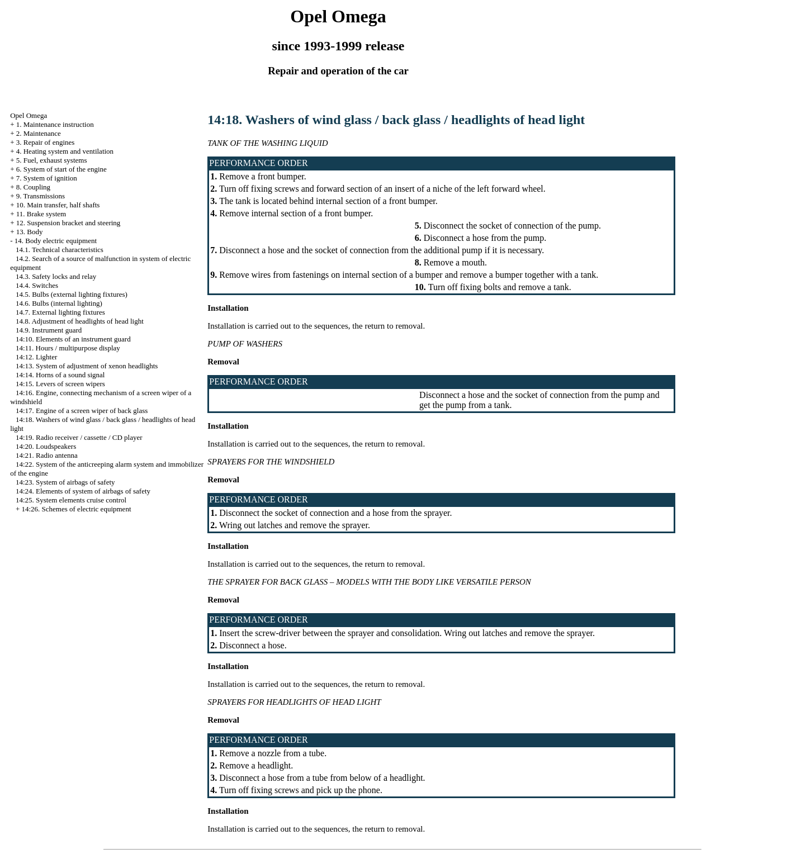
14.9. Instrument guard (49, 330)
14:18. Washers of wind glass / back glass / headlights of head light (396, 119)
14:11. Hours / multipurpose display (68, 348)
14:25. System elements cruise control (71, 500)
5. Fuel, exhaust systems (51, 160)
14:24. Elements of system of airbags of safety (83, 491)
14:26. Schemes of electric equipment (76, 509)
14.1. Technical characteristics (59, 249)
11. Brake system (41, 214)
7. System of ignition (46, 178)
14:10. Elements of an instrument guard (73, 339)
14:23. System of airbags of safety (65, 482)
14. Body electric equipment (56, 240)
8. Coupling (33, 187)
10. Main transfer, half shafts (58, 205)
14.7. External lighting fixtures (60, 312)
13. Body (29, 231)
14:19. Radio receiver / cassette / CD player (79, 437)
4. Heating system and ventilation (64, 151)
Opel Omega (28, 115)
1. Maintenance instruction (55, 124)
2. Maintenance (38, 133)
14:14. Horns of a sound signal (60, 375)
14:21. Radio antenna (47, 455)
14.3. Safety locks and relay (56, 276)
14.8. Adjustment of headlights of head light (80, 321)
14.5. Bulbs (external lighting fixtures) (71, 294)
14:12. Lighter (36, 357)
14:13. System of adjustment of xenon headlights (87, 366)
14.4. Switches (37, 285)
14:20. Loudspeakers (46, 446)
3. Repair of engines (45, 142)
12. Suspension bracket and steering (68, 223)
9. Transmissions (40, 196)
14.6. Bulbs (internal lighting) (59, 303)
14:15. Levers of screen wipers (60, 384)
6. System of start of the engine (61, 169)
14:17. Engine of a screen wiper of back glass (82, 410)
